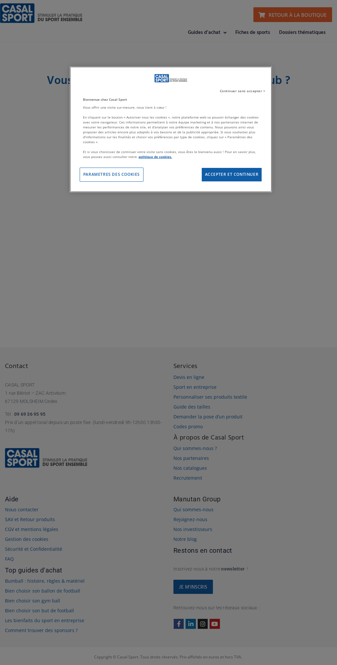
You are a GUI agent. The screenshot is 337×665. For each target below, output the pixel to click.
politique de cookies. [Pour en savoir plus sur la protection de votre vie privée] (155, 156)
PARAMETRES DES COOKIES (111, 174)
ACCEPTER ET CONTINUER (232, 174)
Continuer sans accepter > (243, 91)
